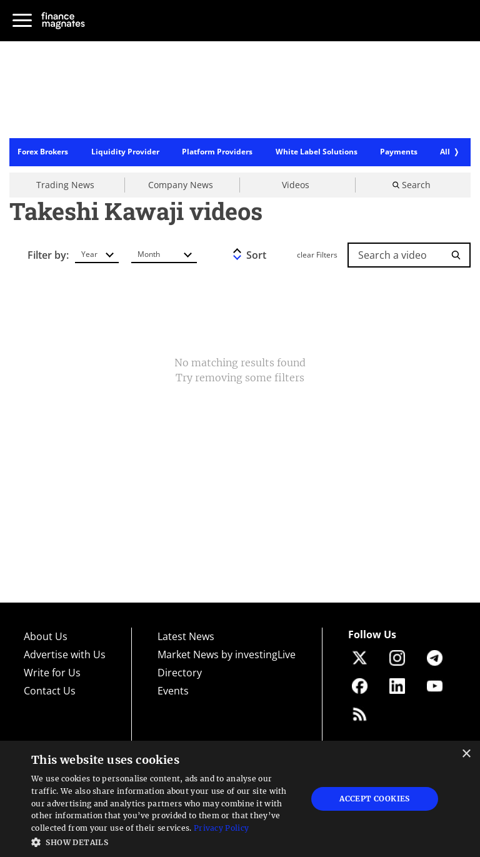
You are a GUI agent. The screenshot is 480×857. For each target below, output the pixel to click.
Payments (399, 152)
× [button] (466, 754)
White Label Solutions (317, 152)
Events (173, 691)
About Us (46, 636)
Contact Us (50, 691)
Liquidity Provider (125, 152)
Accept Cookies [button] (374, 798)
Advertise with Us (65, 654)
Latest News (186, 636)
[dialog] (240, 799)
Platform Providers (217, 152)
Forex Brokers (43, 152)
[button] (165, 841)
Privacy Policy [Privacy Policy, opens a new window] (221, 828)
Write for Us (52, 672)
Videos (295, 185)
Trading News (65, 185)
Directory (180, 672)
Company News (180, 185)
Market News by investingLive (227, 654)
